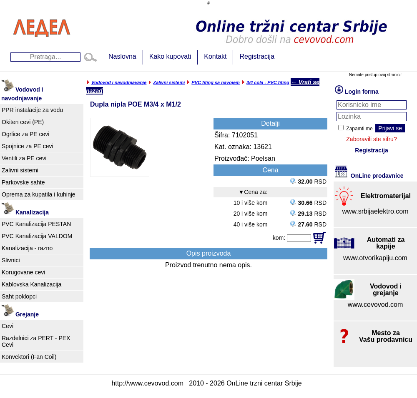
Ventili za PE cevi (24, 158)
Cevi (7, 326)
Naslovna (122, 56)
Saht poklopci (19, 296)
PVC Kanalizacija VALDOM (37, 236)
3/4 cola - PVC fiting (267, 82)
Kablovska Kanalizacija (31, 284)
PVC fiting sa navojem (215, 82)
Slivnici (11, 260)
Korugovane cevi (23, 272)
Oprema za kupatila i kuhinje (38, 194)
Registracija (256, 56)
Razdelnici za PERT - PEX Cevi (36, 341)
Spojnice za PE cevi (27, 146)
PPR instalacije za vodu (32, 110)
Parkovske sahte (23, 182)
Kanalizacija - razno (27, 248)
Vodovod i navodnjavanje (118, 82)
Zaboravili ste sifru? (371, 139)
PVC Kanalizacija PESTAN (36, 224)
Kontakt (215, 56)
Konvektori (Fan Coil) (29, 356)
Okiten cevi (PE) (23, 122)
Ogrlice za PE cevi (25, 134)
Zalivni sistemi (20, 170)
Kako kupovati (170, 56)
